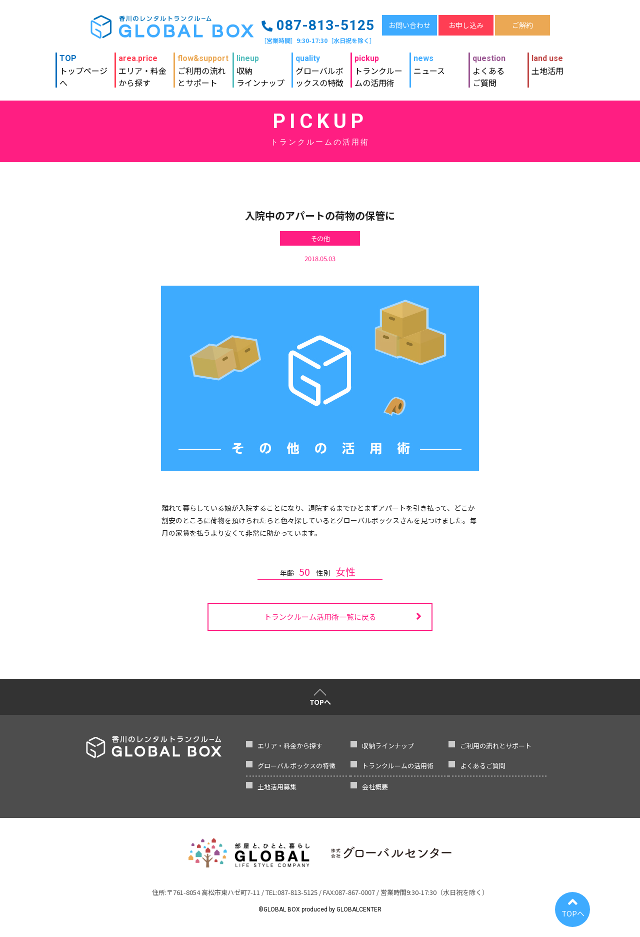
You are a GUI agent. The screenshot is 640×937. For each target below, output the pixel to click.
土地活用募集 (277, 786)
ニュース (429, 65)
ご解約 (522, 25)
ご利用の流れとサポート (203, 67)
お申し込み (466, 25)
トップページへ (85, 67)
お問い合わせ (409, 25)
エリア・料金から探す (142, 67)
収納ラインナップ (260, 67)
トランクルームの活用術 (380, 67)
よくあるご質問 (489, 67)
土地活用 (548, 65)
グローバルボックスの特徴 (321, 67)
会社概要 (375, 786)
